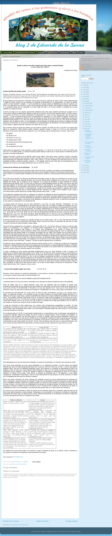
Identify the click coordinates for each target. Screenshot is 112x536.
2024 (84, 89)
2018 (84, 165)
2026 (84, 85)
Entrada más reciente (11, 521)
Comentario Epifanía (87, 161)
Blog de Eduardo (87, 66)
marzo (86, 124)
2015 (84, 172)
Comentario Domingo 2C (88, 150)
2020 (84, 99)
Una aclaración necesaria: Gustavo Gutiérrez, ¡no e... (88, 137)
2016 (84, 170)
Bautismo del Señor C (87, 154)
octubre (87, 107)
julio (86, 114)
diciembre (87, 103)
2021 (84, 96)
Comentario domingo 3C (88, 146)
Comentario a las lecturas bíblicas (25, 52)
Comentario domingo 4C (88, 131)
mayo (86, 119)
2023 (84, 92)
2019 (84, 101)
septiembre (88, 110)
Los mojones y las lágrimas (89, 157)
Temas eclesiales (52, 52)
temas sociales (64, 52)
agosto (86, 112)
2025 (84, 87)
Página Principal (42, 521)
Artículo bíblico (7, 52)
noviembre (87, 105)
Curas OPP (41, 52)
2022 (84, 94)
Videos (81, 52)
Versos (74, 52)
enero (86, 128)
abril (86, 121)
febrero (87, 126)
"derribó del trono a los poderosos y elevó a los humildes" (95, 69)
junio (86, 117)
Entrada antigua (71, 521)
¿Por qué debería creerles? (89, 142)
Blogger (79, 531)
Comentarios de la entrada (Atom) (19, 524)
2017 (84, 168)
